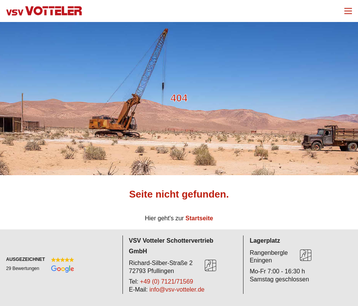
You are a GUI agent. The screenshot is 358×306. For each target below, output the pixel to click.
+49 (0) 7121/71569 (166, 281)
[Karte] (210, 267)
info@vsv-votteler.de (176, 289)
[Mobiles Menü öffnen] (348, 11)
